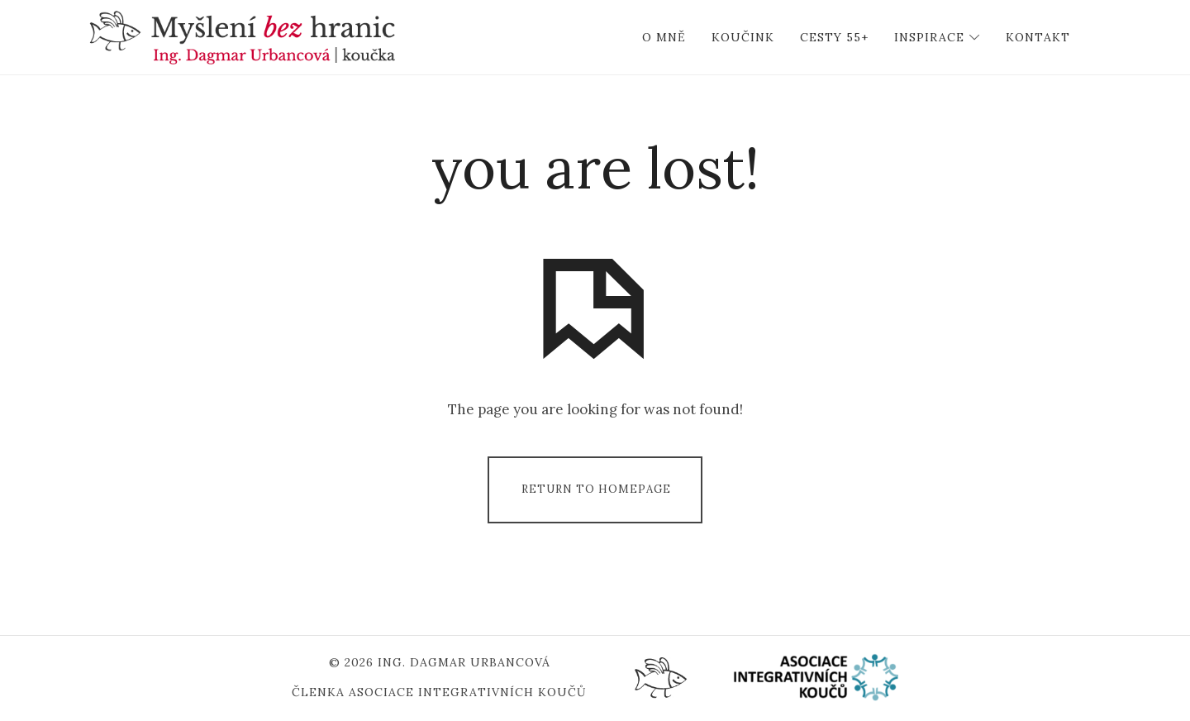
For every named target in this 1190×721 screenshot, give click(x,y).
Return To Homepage (596, 489)
